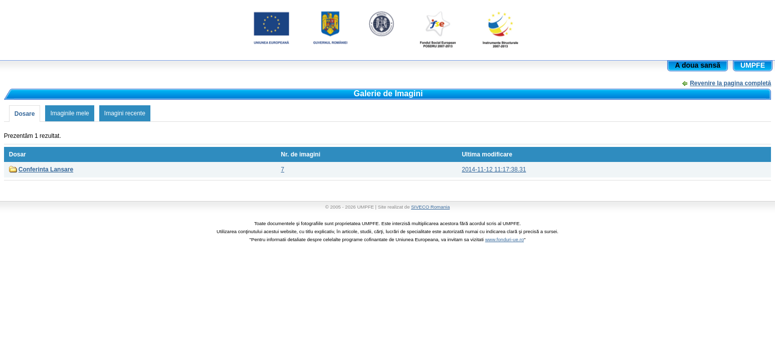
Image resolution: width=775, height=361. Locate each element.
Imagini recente (124, 113)
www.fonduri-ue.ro (504, 239)
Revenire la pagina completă (730, 83)
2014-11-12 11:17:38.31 (494, 169)
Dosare (25, 113)
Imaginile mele (69, 113)
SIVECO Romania (430, 207)
